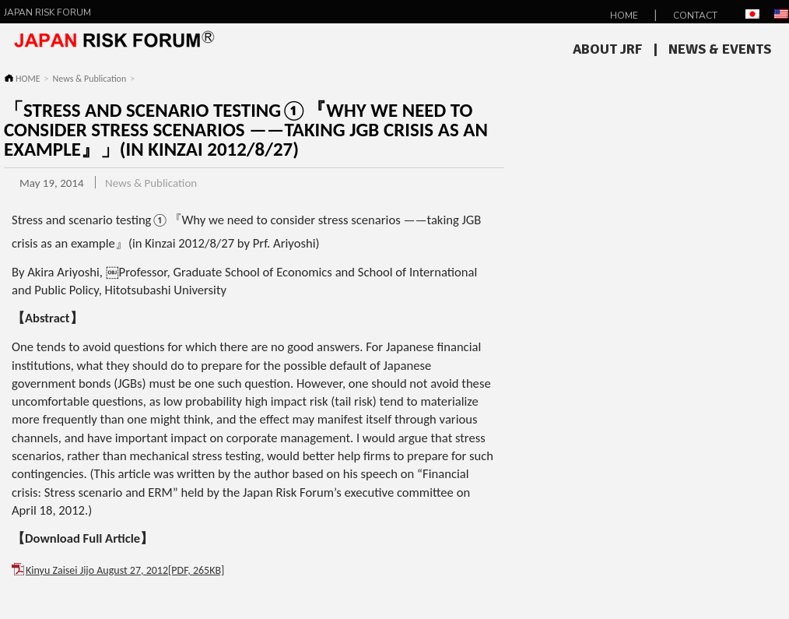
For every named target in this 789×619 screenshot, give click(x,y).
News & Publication (90, 78)
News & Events (719, 49)
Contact (695, 15)
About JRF (608, 49)
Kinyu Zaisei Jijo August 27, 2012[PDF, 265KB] (125, 570)
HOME (624, 15)
